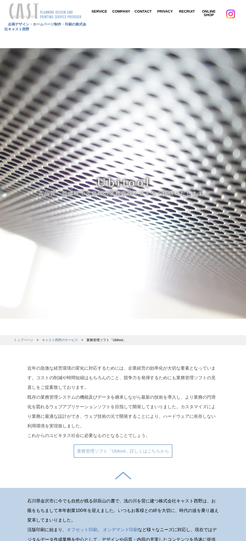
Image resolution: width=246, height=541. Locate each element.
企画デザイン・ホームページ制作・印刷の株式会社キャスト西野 (45, 24)
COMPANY (121, 11)
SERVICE (99, 11)
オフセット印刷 (82, 529)
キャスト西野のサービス (60, 340)
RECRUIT (187, 11)
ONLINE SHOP (208, 13)
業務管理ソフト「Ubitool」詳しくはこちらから (123, 451)
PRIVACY (165, 11)
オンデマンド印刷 (120, 529)
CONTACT (143, 11)
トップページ (23, 340)
